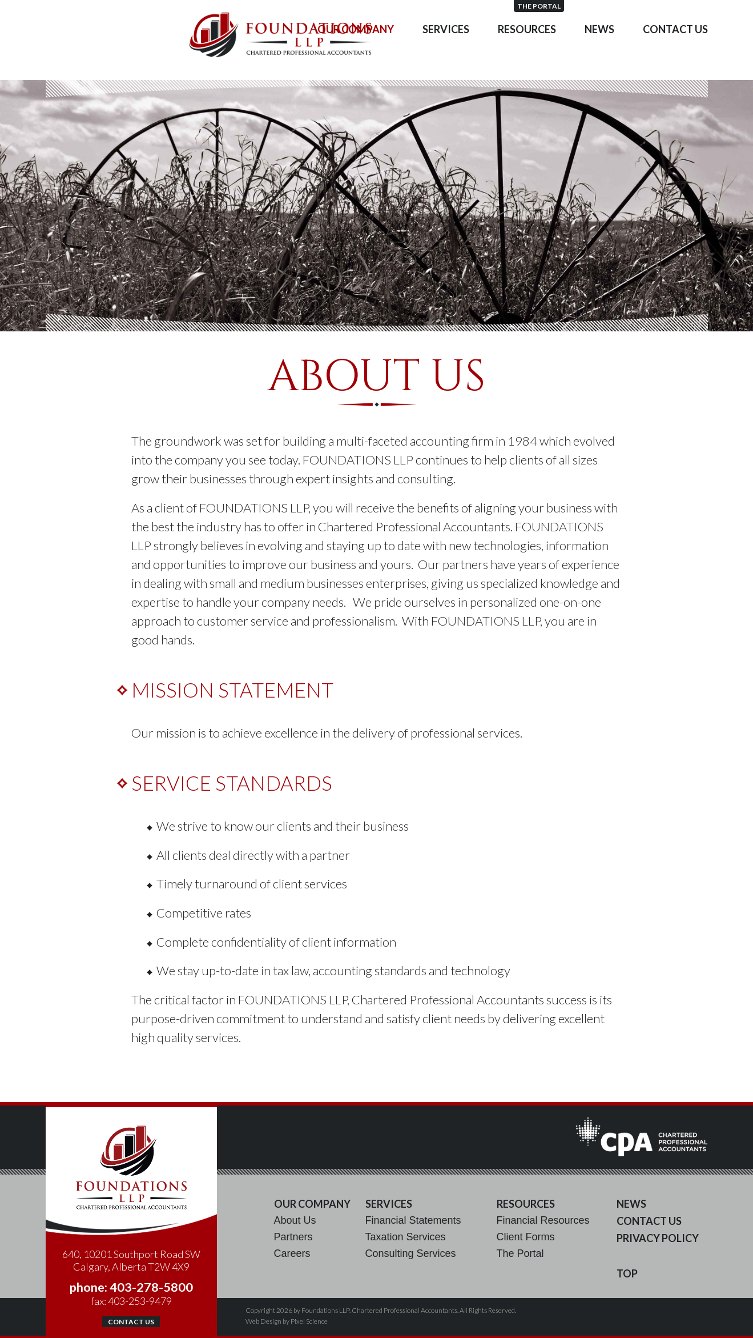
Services (445, 51)
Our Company (355, 51)
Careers (292, 1253)
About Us (295, 1220)
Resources (527, 51)
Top (627, 1273)
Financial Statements (413, 1220)
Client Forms (526, 1237)
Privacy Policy (658, 1238)
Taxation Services (405, 1237)
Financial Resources (543, 1220)
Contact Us (675, 51)
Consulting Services (410, 1253)
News (599, 51)
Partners (293, 1237)
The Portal (682, 6)
